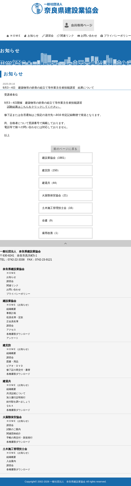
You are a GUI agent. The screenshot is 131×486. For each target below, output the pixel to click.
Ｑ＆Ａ (9, 405)
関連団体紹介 (13, 433)
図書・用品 (12, 361)
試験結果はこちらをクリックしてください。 (34, 106)
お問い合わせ (89, 35)
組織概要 (11, 309)
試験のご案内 (13, 429)
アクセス (11, 329)
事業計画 (11, 313)
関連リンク (67, 35)
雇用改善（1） (51, 233)
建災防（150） (51, 170)
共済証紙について (15, 393)
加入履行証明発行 (15, 397)
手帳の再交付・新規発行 (19, 437)
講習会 (49, 35)
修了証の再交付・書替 (18, 369)
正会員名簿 (12, 321)
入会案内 (11, 461)
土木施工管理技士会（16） (58, 207)
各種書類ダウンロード (18, 334)
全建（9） (48, 220)
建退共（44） (50, 182)
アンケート (12, 338)
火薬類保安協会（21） (55, 195)
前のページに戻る (65, 148)
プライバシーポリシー (117, 35)
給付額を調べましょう (18, 401)
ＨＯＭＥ (15, 35)
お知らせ (33, 35)
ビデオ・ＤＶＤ (14, 365)
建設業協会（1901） (54, 157)
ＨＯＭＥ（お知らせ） (18, 304)
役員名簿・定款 (14, 317)
